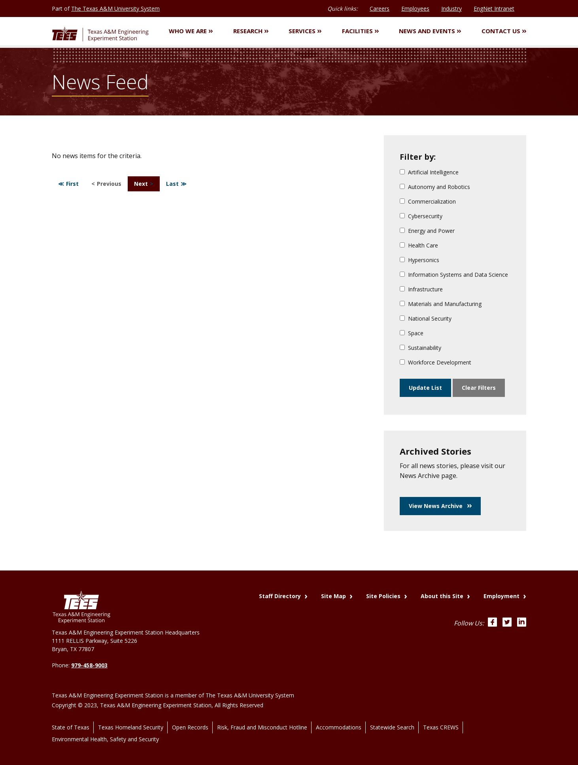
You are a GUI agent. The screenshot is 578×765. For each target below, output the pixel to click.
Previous (109, 185)
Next (141, 185)
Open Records (190, 719)
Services (305, 32)
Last (172, 185)
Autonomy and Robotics (435, 188)
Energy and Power (427, 232)
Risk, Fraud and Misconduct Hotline (262, 719)
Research (250, 32)
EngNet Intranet (494, 8)
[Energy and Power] (402, 231)
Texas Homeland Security (130, 719)
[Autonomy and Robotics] (402, 187)
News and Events (430, 32)
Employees (415, 8)
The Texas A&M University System (115, 8)
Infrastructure (421, 290)
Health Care (419, 246)
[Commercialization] (402, 202)
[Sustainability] (402, 348)
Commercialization (428, 202)
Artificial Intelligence (429, 173)
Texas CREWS (441, 719)
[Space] (402, 333)
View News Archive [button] (440, 507)
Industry (451, 8)
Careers (379, 8)
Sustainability (420, 349)
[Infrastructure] (402, 290)
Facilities (360, 32)
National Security (425, 319)
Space (411, 334)
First (72, 185)
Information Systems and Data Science (454, 276)
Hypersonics (419, 261)
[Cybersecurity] (402, 216)
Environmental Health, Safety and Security (105, 729)
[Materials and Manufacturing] (402, 304)
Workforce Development (435, 363)
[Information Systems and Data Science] (402, 275)
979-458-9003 (89, 665)
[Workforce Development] (402, 363)
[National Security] (402, 319)
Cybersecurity (421, 217)
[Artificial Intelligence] (402, 173)
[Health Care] (402, 246)
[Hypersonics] (402, 260)
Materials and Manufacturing (441, 305)
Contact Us (504, 32)
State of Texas (70, 719)
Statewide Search (392, 719)
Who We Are (191, 32)
